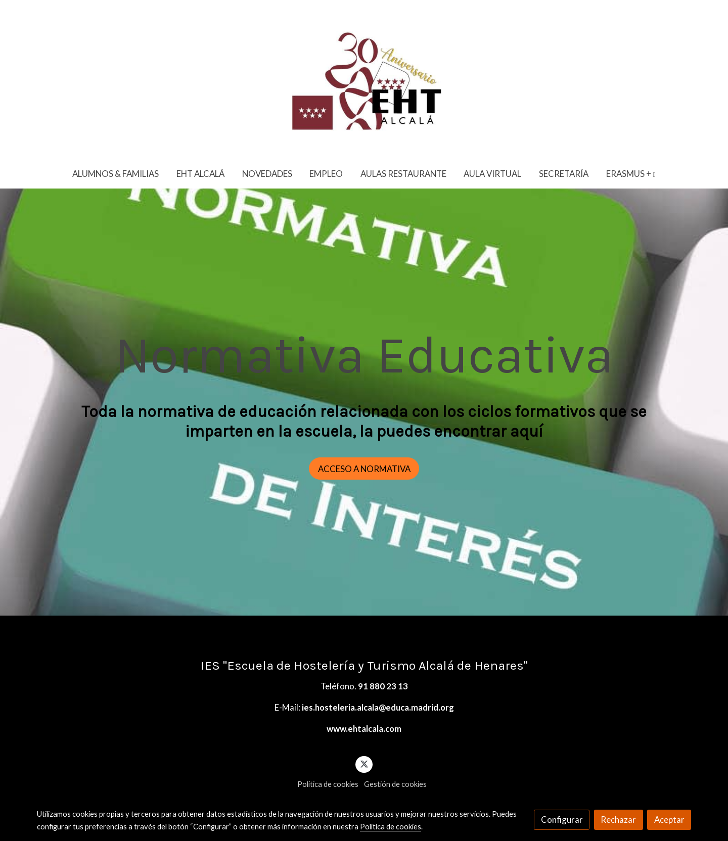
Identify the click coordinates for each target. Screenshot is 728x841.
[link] (364, 79)
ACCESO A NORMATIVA (364, 468)
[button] (631, 174)
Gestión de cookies (395, 784)
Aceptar (669, 819)
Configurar (562, 819)
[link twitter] (364, 763)
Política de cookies (327, 784)
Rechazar (618, 819)
